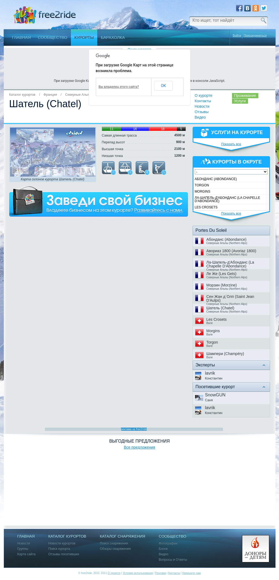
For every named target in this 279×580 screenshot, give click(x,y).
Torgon (202, 185)
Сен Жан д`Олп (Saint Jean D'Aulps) (230, 298)
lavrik (210, 373)
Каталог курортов (22, 95)
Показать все (231, 144)
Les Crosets (206, 207)
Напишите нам (191, 573)
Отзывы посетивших (63, 554)
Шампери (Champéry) (225, 353)
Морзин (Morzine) (221, 285)
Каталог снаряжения (122, 536)
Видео (200, 117)
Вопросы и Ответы (173, 560)
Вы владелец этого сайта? (119, 87)
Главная (21, 37)
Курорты (84, 37)
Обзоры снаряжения (115, 549)
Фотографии (168, 543)
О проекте (114, 573)
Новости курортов (62, 543)
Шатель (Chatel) (220, 308)
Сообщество (52, 37)
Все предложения (139, 447)
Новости (202, 106)
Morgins (203, 191)
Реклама (160, 573)
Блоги (163, 549)
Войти (237, 35)
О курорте (203, 95)
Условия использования (138, 573)
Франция (50, 95)
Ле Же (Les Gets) (221, 274)
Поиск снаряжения (114, 543)
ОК (163, 86)
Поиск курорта (59, 549)
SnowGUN (215, 395)
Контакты (203, 101)
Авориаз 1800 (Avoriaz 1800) (231, 251)
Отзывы (202, 112)
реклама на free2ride (134, 429)
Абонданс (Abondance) (216, 179)
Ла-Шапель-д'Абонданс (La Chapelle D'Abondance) (227, 199)
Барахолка (113, 37)
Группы (22, 549)
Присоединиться (255, 35)
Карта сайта (26, 554)
